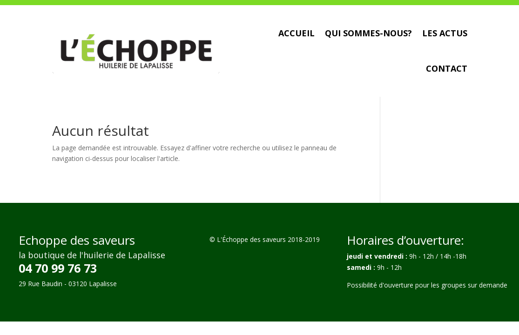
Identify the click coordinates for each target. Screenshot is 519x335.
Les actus (444, 33)
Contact (446, 68)
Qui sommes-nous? (368, 33)
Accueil (296, 33)
